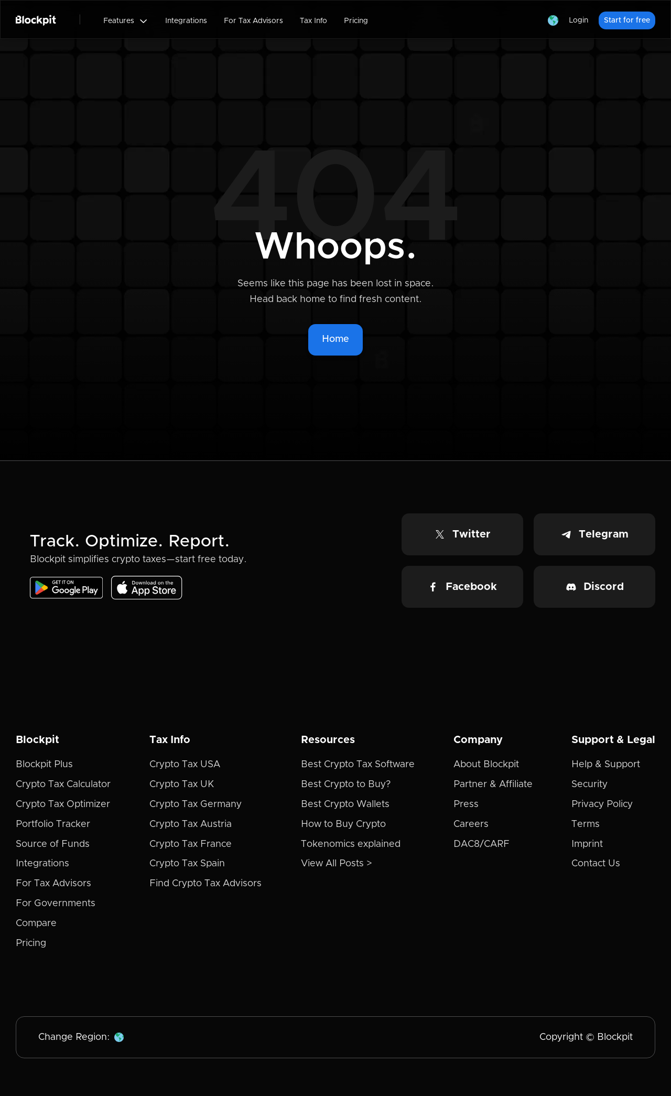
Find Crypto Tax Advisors (205, 883)
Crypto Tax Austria (190, 824)
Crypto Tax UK (181, 784)
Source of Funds (53, 844)
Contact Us (595, 863)
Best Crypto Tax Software (358, 764)
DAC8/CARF (481, 844)
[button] (125, 21)
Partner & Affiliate (493, 784)
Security (589, 784)
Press (466, 804)
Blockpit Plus (44, 764)
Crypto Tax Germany (195, 804)
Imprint (587, 844)
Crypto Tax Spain (187, 863)
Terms (585, 824)
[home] (36, 19)
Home (335, 339)
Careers (471, 824)
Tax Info (313, 21)
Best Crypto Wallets (345, 804)
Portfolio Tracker (53, 824)
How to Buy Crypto (343, 824)
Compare (36, 923)
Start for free (627, 20)
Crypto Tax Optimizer (63, 804)
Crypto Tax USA (184, 764)
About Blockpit (486, 764)
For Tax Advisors (253, 21)
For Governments (55, 903)
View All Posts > (336, 863)
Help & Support (605, 764)
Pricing (356, 21)
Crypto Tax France (190, 844)
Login (578, 20)
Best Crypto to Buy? (346, 784)
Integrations (186, 21)
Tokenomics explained (351, 844)
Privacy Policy (602, 804)
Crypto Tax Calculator (63, 784)
